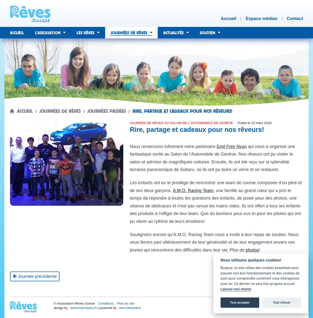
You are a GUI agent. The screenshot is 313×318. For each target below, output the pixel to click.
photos (252, 250)
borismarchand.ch (83, 308)
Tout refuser (282, 302)
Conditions (106, 303)
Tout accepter (240, 302)
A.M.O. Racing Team (193, 190)
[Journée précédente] (35, 276)
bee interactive (130, 308)
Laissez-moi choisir (236, 289)
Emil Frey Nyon (232, 146)
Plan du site (125, 303)
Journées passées (106, 111)
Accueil (25, 111)
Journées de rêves (60, 111)
